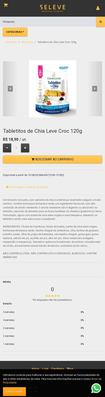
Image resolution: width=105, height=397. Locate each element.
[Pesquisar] (100, 22)
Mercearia (27, 42)
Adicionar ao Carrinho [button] (52, 159)
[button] (10, 88)
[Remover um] (7, 148)
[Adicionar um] (25, 148)
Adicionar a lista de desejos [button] (26, 187)
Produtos (11, 42)
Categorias (14, 31)
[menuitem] (35, 369)
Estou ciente (14, 391)
